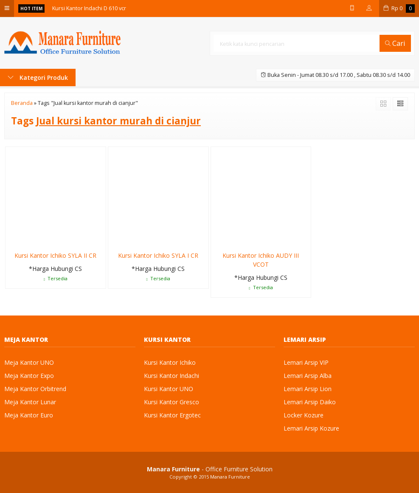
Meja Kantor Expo (29, 376)
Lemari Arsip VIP (306, 362)
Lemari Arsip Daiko (310, 402)
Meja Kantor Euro (28, 415)
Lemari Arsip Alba (308, 376)
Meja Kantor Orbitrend (35, 389)
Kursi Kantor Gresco (171, 402)
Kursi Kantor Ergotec (172, 415)
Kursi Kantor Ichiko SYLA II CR (55, 255)
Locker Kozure (303, 415)
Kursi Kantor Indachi (171, 376)
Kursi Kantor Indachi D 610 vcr (89, 8)
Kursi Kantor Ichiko (170, 362)
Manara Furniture (230, 476)
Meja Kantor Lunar (30, 402)
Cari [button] (395, 43)
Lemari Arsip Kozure (311, 428)
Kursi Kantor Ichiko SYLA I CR (158, 255)
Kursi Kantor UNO (168, 389)
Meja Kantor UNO (29, 362)
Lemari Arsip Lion (308, 389)
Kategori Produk (38, 77)
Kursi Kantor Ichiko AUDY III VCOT (260, 259)
